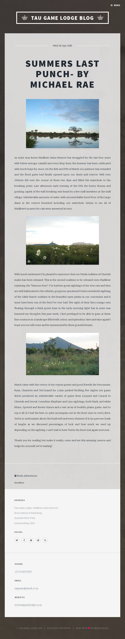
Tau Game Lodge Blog (62, 18)
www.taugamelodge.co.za (28, 605)
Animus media (100, 628)
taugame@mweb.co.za (26, 588)
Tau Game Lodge (28, 628)
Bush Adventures (25, 475)
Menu (117, 5)
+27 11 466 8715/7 (23, 571)
